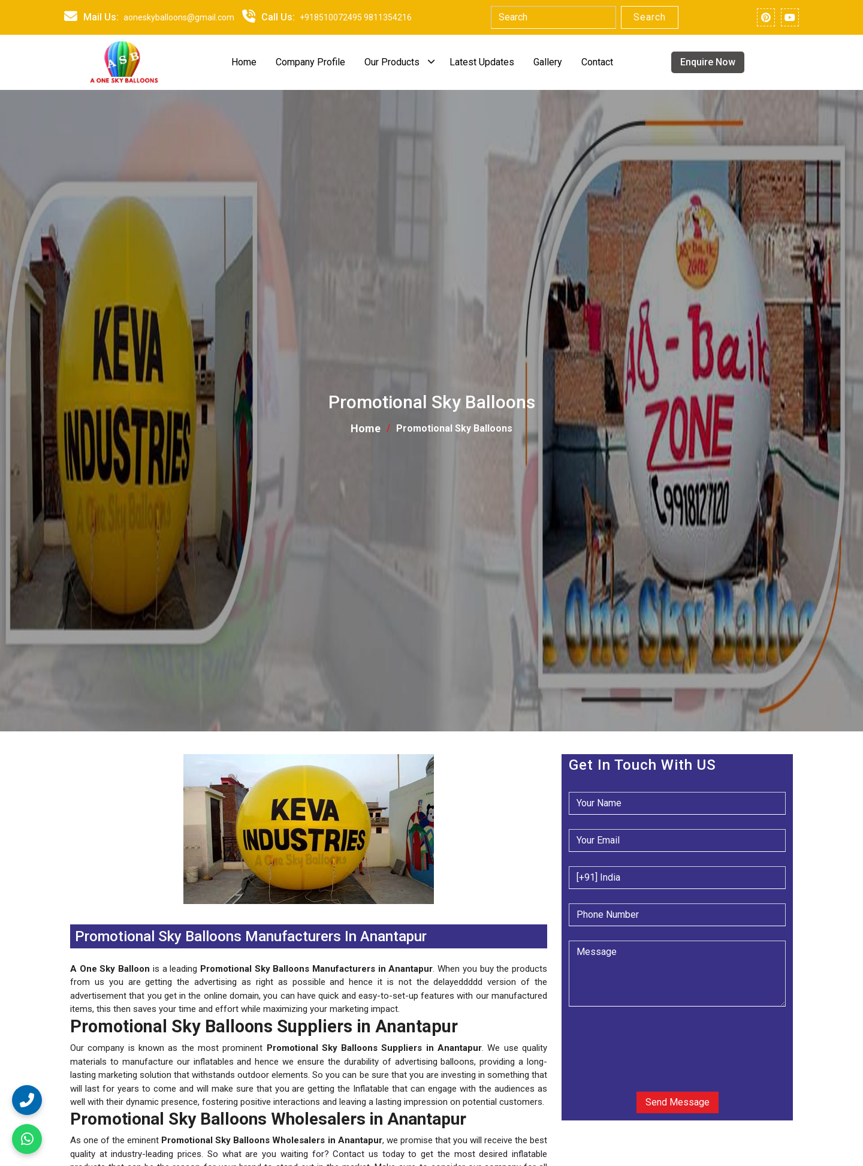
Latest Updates (481, 62)
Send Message (677, 1102)
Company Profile (310, 62)
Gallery (547, 62)
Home (244, 62)
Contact (597, 62)
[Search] (553, 17)
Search (649, 17)
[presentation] (641, 1039)
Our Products (392, 62)
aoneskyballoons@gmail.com (178, 17)
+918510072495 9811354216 (356, 17)
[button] (71, 911)
